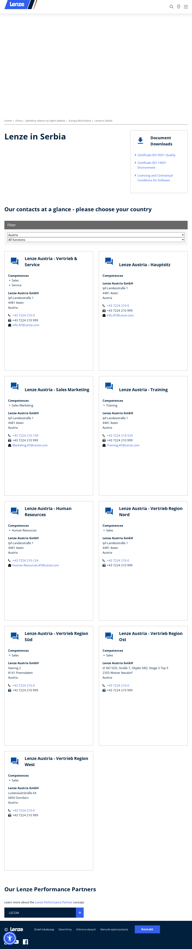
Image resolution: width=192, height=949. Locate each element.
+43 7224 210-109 (23, 435)
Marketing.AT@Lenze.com (28, 445)
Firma (19, 120)
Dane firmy (65, 929)
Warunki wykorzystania (114, 929)
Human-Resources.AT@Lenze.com (33, 565)
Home (8, 120)
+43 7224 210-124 (23, 560)
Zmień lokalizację (44, 929)
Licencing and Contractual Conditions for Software (155, 177)
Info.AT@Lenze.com (23, 325)
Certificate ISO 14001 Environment (152, 165)
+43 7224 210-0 (21, 315)
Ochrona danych (86, 929)
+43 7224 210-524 (118, 435)
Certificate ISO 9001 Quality (157, 155)
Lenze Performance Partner (53, 902)
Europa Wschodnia (80, 120)
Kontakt (147, 929)
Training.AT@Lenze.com (121, 445)
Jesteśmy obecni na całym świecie (45, 120)
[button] (10, 938)
